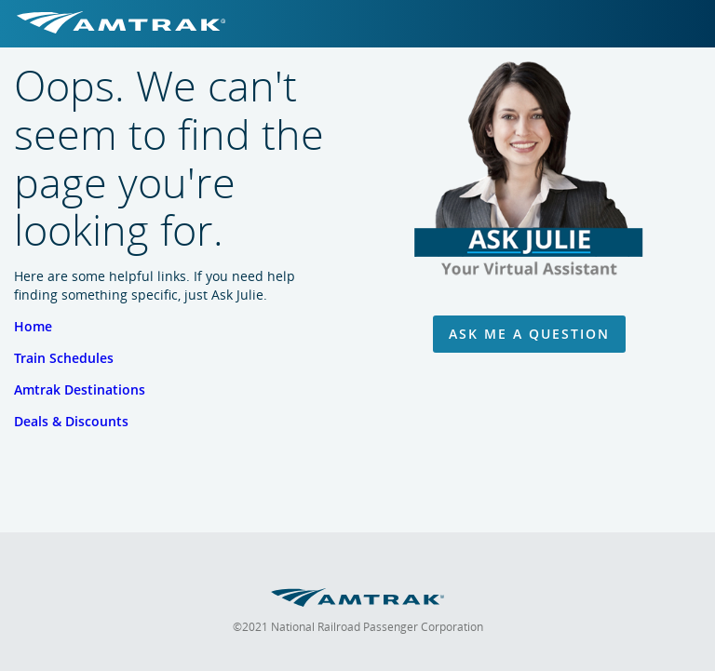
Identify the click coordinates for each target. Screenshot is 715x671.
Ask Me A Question (529, 333)
